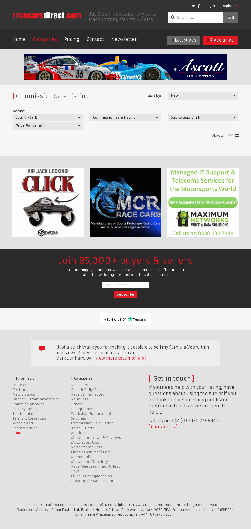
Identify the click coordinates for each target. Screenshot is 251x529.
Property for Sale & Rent (92, 481)
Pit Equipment (83, 409)
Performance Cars (86, 447)
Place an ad (220, 40)
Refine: (19, 111)
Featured (20, 389)
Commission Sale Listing (92, 423)
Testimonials (24, 413)
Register (228, 6)
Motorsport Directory (89, 461)
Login (210, 6)
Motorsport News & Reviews (96, 437)
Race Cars (79, 385)
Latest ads (183, 40)
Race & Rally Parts (87, 389)
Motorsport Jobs (85, 442)
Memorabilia (82, 457)
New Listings (24, 394)
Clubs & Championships (91, 476)
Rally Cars (79, 399)
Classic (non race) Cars (91, 452)
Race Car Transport (87, 394)
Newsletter (124, 39)
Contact (95, 39)
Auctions (78, 433)
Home (19, 39)
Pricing (71, 39)
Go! (230, 17)
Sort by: (154, 96)
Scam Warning (25, 428)
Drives (76, 404)
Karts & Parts (82, 428)
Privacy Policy (25, 409)
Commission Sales (28, 404)
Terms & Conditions (29, 418)
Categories (45, 39)
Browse (19, 385)
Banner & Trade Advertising (36, 399)
